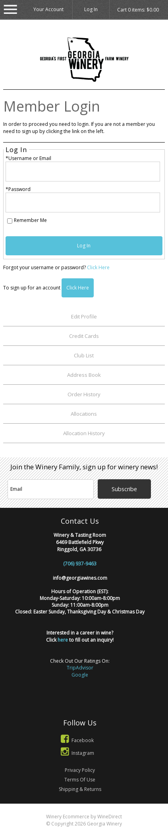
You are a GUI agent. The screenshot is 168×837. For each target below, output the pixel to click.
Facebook (76, 740)
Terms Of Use (79, 779)
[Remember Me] (9, 221)
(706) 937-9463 (80, 563)
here (63, 639)
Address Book (84, 374)
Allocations (84, 413)
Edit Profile (84, 316)
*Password (18, 189)
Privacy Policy (80, 770)
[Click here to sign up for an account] (78, 287)
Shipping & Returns (80, 789)
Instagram (76, 753)
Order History (84, 394)
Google (79, 674)
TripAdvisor (80, 667)
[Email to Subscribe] (51, 489)
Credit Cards (84, 335)
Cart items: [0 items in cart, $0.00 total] (138, 10)
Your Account (48, 9)
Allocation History (84, 433)
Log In (91, 9)
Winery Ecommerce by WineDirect (84, 816)
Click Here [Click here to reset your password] (98, 267)
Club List (84, 355)
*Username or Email (28, 158)
